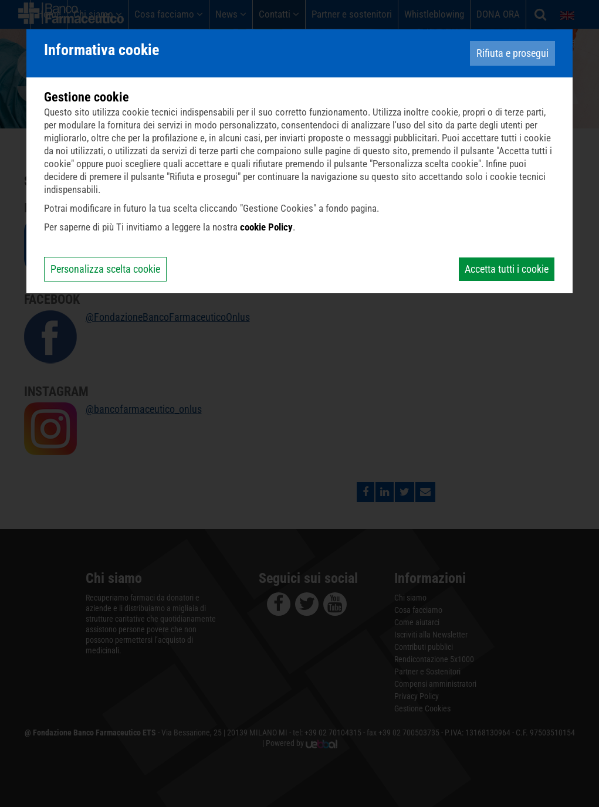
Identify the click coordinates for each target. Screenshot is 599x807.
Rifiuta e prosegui (512, 53)
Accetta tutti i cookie (507, 269)
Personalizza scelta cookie (105, 269)
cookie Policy (266, 227)
